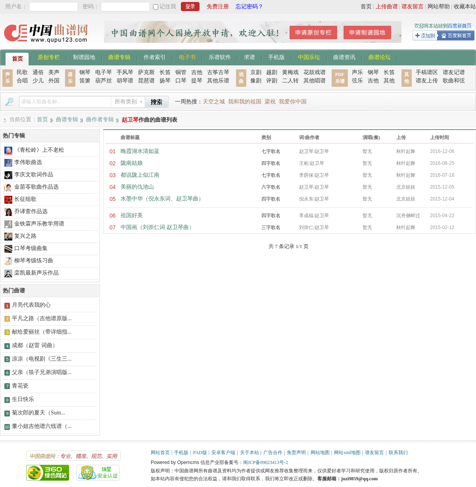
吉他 (196, 72)
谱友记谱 (454, 72)
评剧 (271, 81)
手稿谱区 (427, 72)
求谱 (249, 56)
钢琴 (84, 72)
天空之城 (214, 102)
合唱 (22, 81)
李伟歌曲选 (28, 162)
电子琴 (103, 72)
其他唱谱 (314, 81)
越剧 (271, 72)
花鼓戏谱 (314, 72)
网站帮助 (439, 7)
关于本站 (249, 452)
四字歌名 (270, 163)
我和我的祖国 (244, 102)
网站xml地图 (347, 452)
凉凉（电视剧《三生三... (42, 359)
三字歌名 (270, 227)
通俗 (38, 72)
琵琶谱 (146, 81)
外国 (54, 81)
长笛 (165, 72)
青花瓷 (20, 386)
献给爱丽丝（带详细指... (42, 332)
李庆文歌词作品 (33, 175)
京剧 (255, 72)
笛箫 (84, 81)
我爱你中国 (293, 102)
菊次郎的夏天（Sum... (38, 413)
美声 (54, 72)
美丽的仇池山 (137, 187)
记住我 (167, 7)
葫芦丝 (103, 81)
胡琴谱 (125, 81)
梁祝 (270, 102)
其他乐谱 (218, 81)
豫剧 (255, 81)
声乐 (357, 72)
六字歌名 (270, 187)
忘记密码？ (249, 7)
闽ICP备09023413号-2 (265, 462)
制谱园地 (84, 56)
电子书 (187, 56)
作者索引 (155, 56)
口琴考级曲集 (31, 248)
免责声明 (296, 452)
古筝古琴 (218, 72)
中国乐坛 (309, 56)
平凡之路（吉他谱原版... (42, 318)
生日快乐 (23, 399)
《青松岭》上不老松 (39, 150)
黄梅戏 (290, 72)
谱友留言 (412, 7)
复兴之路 (25, 236)
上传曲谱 (387, 7)
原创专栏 (49, 56)
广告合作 (272, 452)
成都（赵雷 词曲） (35, 345)
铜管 (180, 72)
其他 (389, 81)
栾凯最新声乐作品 (36, 273)
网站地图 (320, 452)
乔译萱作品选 (31, 211)
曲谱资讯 (344, 56)
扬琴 (165, 81)
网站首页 (160, 452)
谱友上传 (427, 81)
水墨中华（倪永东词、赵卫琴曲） (162, 199)
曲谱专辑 (119, 56)
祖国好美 (132, 215)
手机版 (276, 56)
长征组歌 (25, 199)
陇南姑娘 (132, 163)
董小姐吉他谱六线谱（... (42, 426)
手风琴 (125, 72)
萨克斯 (146, 72)
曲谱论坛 (380, 56)
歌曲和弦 (454, 81)
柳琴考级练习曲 (33, 261)
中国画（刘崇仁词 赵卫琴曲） (157, 227)
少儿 (38, 81)
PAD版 (200, 452)
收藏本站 (465, 7)
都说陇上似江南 (140, 175)
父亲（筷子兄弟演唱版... (42, 372)
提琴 (196, 81)
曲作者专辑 (100, 119)
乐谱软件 (220, 56)
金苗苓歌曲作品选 (36, 187)
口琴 (180, 81)
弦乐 (357, 81)
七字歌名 (270, 151)
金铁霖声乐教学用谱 (39, 224)
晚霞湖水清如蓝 (140, 151)
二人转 (290, 81)
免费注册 (218, 7)
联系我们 (398, 452)
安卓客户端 (223, 452)
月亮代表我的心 (31, 305)
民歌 (22, 72)
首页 (366, 7)
